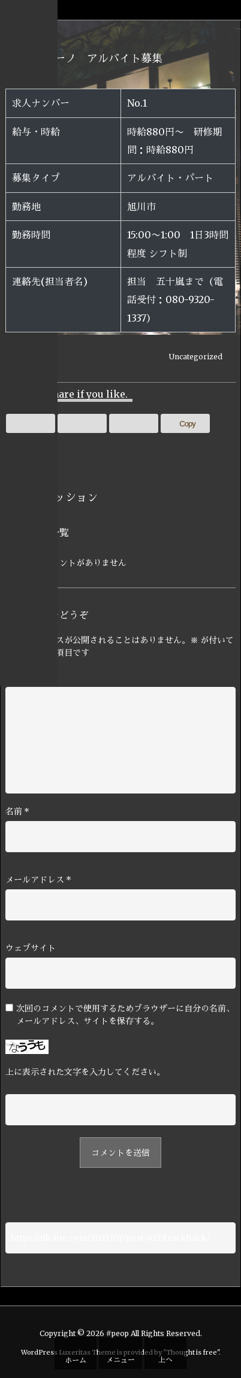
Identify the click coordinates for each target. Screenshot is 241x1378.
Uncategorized (195, 356)
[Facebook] (82, 423)
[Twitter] (30, 423)
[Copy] (185, 423)
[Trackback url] (120, 1237)
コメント (22, 677)
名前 (17, 811)
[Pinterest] (133, 423)
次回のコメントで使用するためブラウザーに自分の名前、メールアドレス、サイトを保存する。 (125, 1014)
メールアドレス (38, 879)
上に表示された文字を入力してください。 (85, 1072)
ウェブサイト (30, 948)
